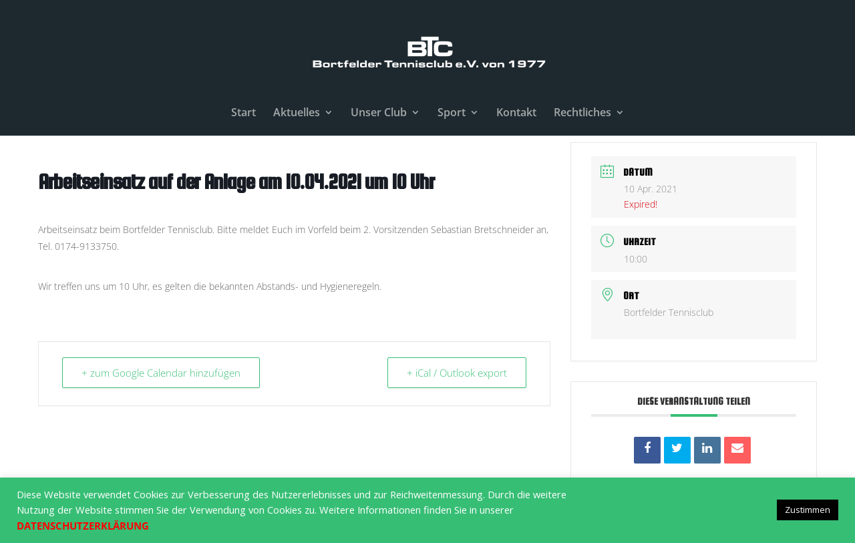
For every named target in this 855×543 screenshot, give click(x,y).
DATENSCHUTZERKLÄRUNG (83, 525)
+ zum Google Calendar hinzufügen (160, 372)
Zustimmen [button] (807, 510)
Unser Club (379, 114)
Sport (452, 114)
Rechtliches (582, 114)
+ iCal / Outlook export (457, 372)
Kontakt (516, 114)
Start (243, 114)
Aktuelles (296, 114)
